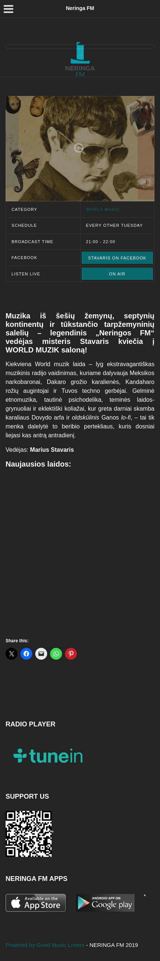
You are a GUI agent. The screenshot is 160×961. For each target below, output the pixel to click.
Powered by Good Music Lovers (46, 945)
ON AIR (117, 274)
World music (103, 209)
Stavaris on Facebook (117, 258)
